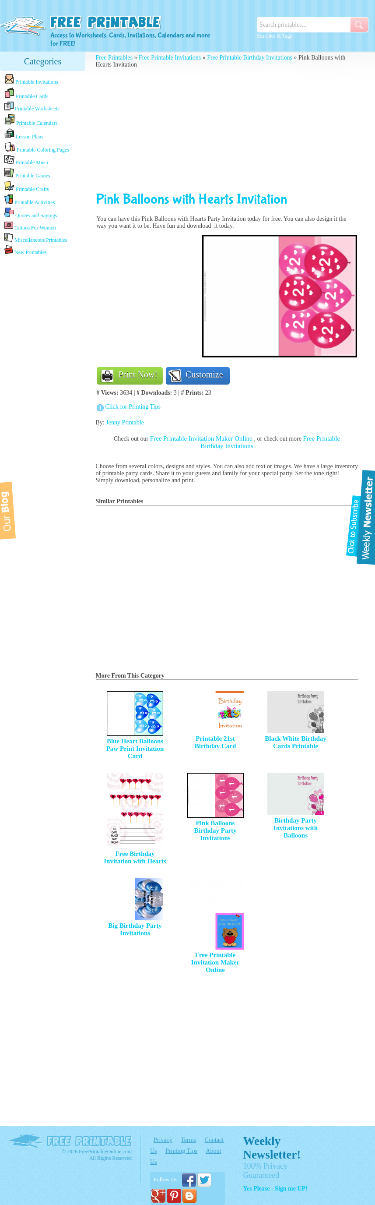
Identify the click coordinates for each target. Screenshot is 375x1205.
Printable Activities (29, 199)
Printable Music (26, 160)
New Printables (25, 250)
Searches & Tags (274, 36)
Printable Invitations (31, 79)
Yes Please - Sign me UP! (275, 1188)
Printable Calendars (30, 120)
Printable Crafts (26, 186)
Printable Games (27, 173)
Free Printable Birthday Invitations (249, 57)
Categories (43, 61)
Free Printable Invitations (170, 57)
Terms (188, 1140)
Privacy (163, 1140)
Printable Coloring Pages (36, 147)
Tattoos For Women (30, 226)
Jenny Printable (125, 422)
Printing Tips (181, 1151)
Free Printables (114, 57)
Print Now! (138, 374)
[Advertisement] (43, 395)
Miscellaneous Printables (35, 238)
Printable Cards (26, 93)
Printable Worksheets (32, 107)
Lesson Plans (23, 134)
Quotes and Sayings (30, 213)
